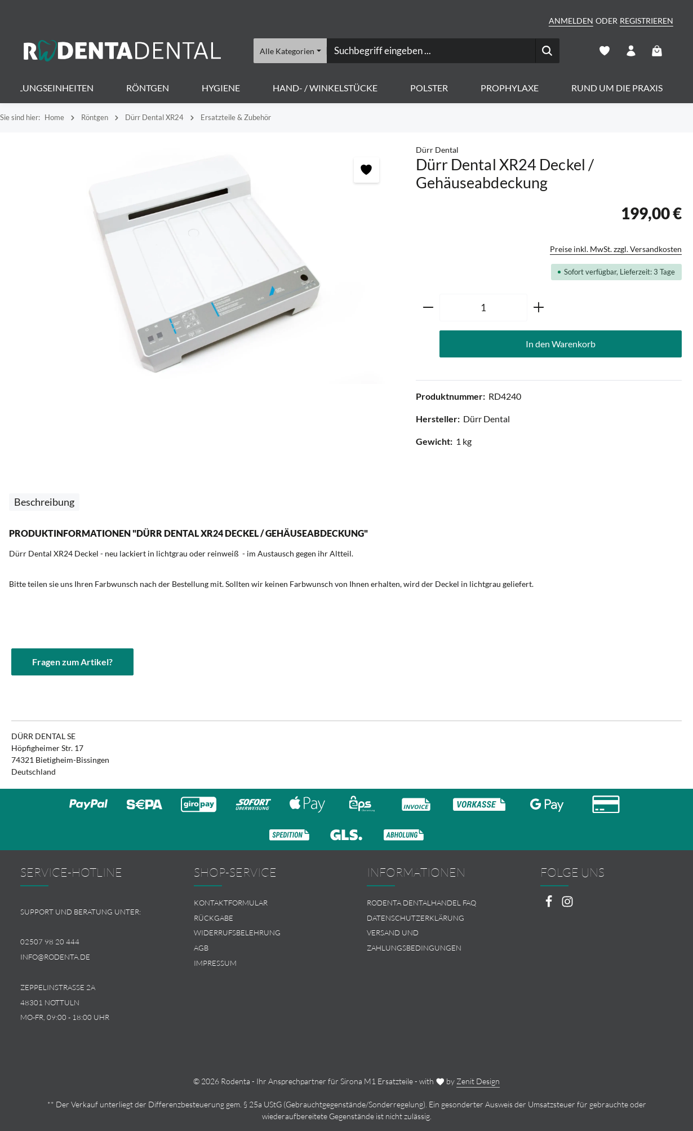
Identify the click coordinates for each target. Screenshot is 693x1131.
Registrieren (646, 20)
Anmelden (571, 20)
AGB (201, 947)
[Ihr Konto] (631, 51)
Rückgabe (213, 917)
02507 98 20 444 (49, 942)
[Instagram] (567, 904)
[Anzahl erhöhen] (539, 308)
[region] (202, 265)
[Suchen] (547, 50)
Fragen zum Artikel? (72, 661)
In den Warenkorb (561, 343)
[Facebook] (550, 904)
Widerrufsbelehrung (237, 933)
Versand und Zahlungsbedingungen (414, 941)
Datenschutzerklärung (415, 917)
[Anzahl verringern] (428, 308)
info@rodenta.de (55, 956)
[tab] (44, 502)
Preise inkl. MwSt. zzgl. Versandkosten (616, 249)
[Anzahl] (483, 308)
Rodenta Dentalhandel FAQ (421, 902)
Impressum (215, 962)
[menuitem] (260, 903)
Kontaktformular (231, 902)
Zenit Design (478, 1081)
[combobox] (431, 50)
